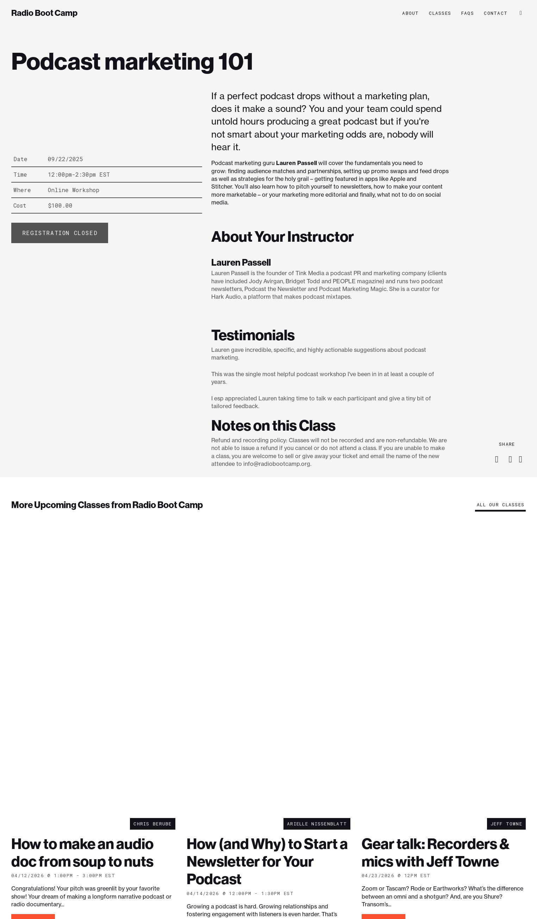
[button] (520, 13)
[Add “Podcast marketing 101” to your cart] (59, 233)
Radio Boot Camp (44, 13)
